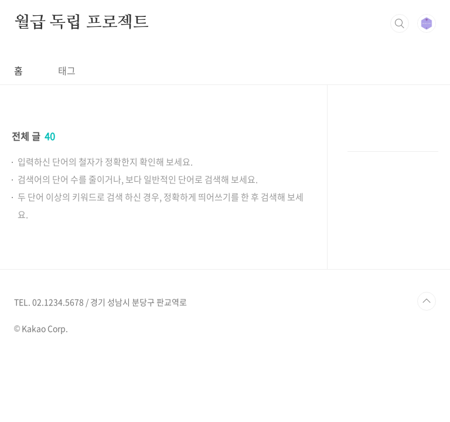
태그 (67, 70)
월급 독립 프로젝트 (81, 23)
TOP (426, 301)
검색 (399, 23)
